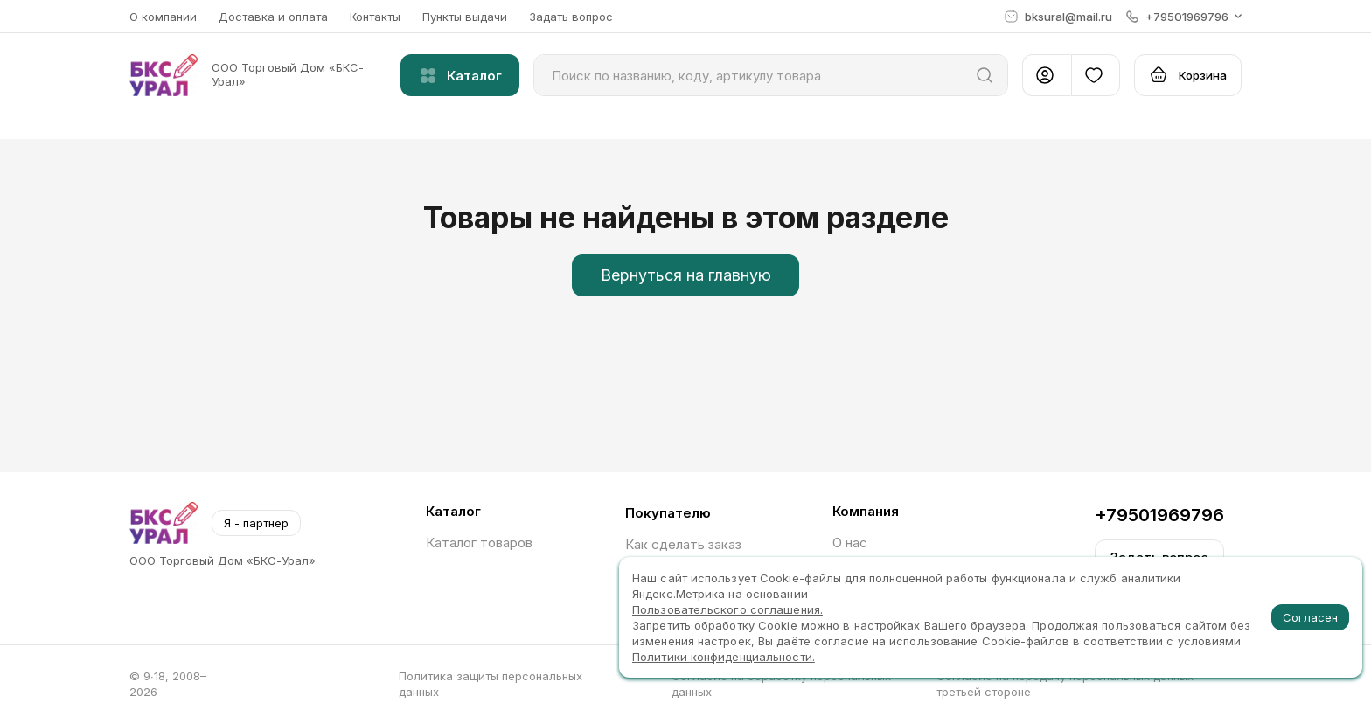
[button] (1184, 16)
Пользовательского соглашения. (727, 609)
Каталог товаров (479, 542)
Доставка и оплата (273, 17)
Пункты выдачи (464, 17)
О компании (163, 17)
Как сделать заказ (683, 544)
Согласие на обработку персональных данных (781, 684)
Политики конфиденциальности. (723, 657)
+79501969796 (1159, 515)
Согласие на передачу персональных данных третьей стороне (1065, 684)
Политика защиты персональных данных (490, 684)
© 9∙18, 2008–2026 (167, 684)
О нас (849, 542)
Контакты (375, 17)
